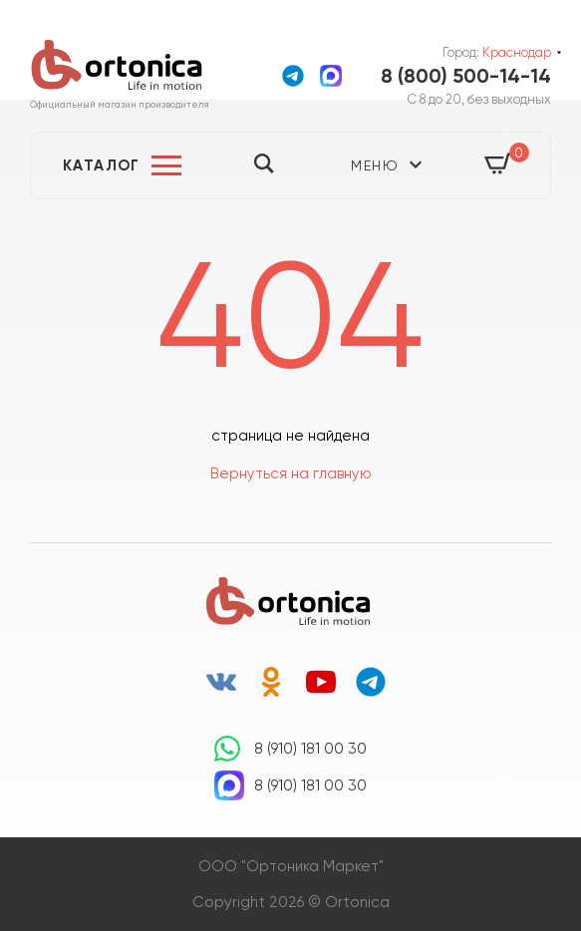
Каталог (102, 165)
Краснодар (516, 52)
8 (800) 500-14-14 (466, 76)
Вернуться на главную (291, 473)
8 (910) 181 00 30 (310, 749)
